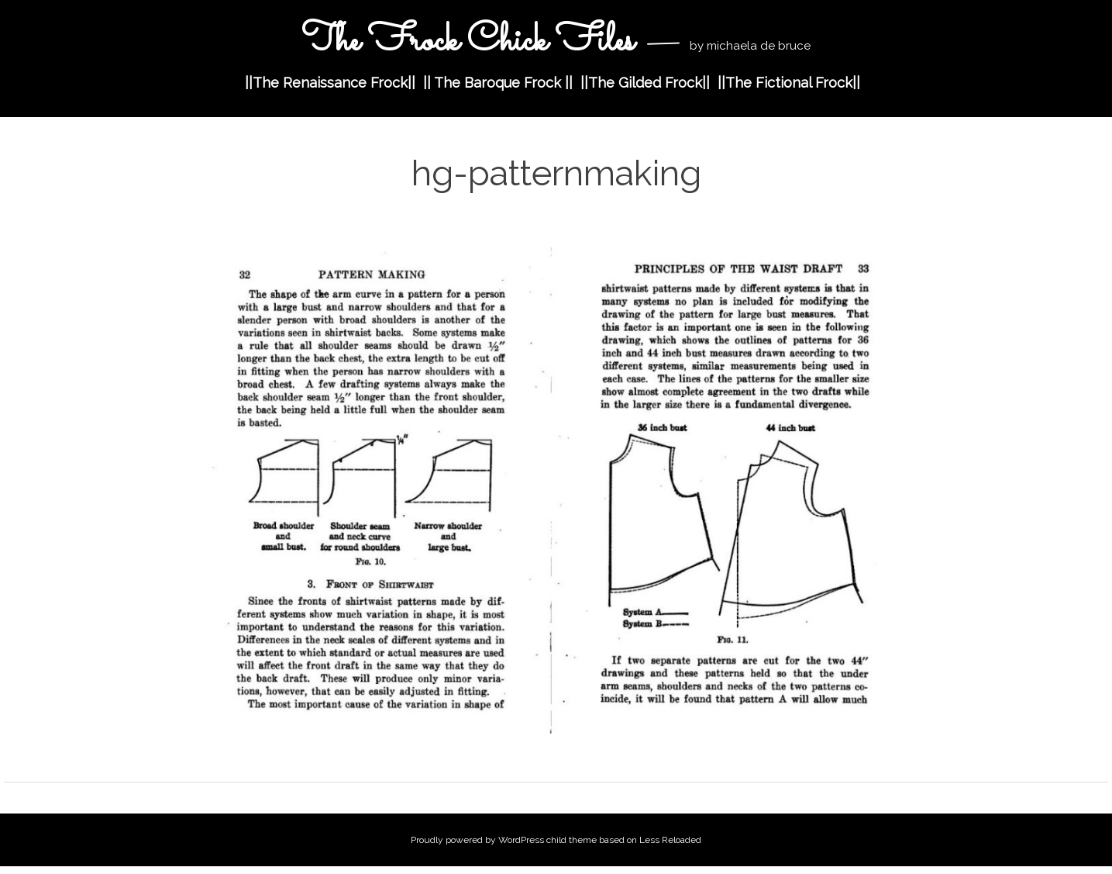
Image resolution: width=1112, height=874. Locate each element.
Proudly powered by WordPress (477, 839)
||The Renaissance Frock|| (330, 82)
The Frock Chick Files (471, 41)
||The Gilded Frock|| (645, 82)
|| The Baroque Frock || (498, 82)
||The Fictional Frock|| (789, 82)
